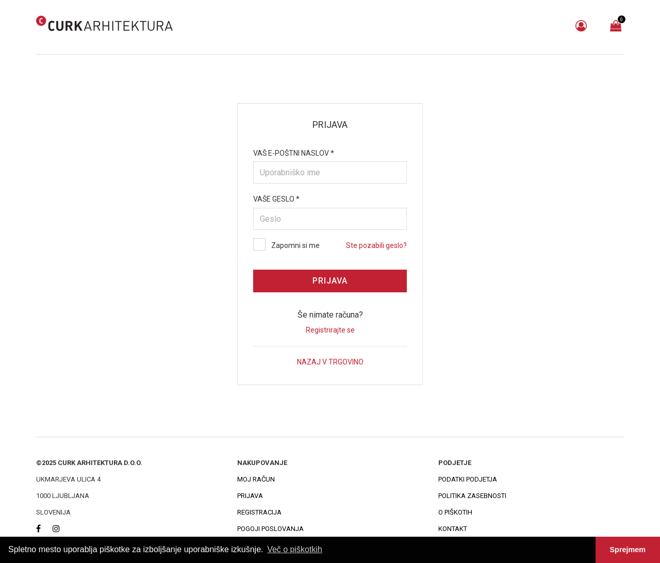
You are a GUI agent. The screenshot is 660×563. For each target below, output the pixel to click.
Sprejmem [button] (628, 549)
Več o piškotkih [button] (294, 549)
